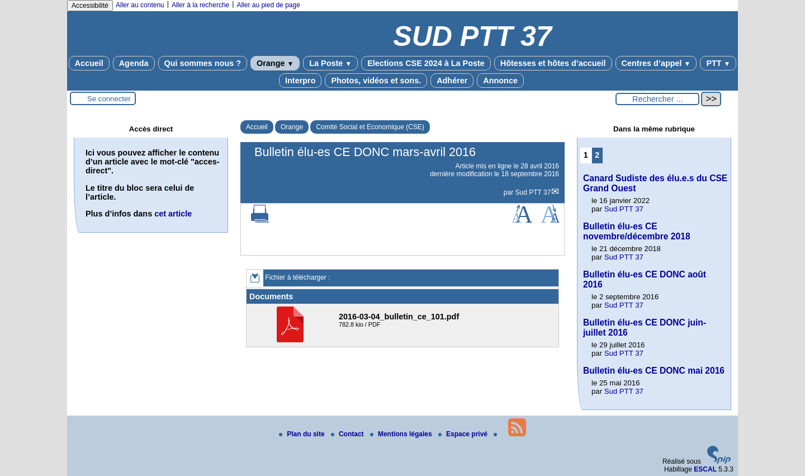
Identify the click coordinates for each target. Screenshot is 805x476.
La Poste (330, 63)
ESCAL (705, 469)
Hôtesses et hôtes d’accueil (553, 63)
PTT (718, 63)
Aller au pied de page (268, 5)
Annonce (500, 80)
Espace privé (463, 434)
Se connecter (109, 99)
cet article (173, 213)
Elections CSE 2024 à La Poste (426, 63)
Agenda (134, 63)
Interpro (300, 80)
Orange (275, 63)
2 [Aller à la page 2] (597, 154)
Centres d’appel (656, 63)
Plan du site (302, 434)
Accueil (89, 63)
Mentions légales (402, 434)
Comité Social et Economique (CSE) (370, 127)
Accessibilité (90, 6)
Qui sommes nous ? (203, 63)
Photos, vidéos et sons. (376, 80)
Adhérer (452, 80)
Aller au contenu (140, 5)
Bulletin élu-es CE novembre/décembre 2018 (636, 231)
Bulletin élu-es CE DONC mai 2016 (653, 370)
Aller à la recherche (200, 5)
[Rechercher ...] (657, 99)
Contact (348, 434)
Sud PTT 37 (533, 192)
